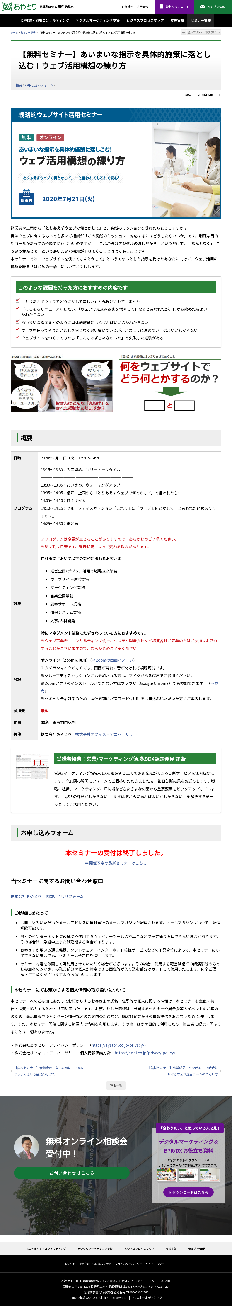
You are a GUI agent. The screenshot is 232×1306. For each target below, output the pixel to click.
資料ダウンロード (177, 7)
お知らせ (70, 1263)
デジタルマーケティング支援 (95, 1249)
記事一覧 (116, 1085)
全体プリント (195, 32)
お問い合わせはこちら (71, 1172)
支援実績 (171, 1249)
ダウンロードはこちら (188, 1192)
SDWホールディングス (147, 1297)
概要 (19, 84)
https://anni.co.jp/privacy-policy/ (145, 1053)
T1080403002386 (137, 1292)
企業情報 (127, 7)
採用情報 (142, 7)
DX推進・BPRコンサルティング (46, 1249)
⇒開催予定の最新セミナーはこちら (116, 863)
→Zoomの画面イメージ (112, 660)
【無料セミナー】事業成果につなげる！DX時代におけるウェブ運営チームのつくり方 (182, 1071)
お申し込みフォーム (39, 84)
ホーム (14, 32)
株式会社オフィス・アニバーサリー (106, 734)
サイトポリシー (155, 1263)
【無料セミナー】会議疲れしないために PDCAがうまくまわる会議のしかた (48, 1071)
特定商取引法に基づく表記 (95, 1263)
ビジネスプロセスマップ (139, 1249)
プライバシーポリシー (128, 1263)
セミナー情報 (28, 32)
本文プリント (212, 32)
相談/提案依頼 (215, 7)
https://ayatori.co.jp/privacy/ (118, 1045)
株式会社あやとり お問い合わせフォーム (47, 896)
